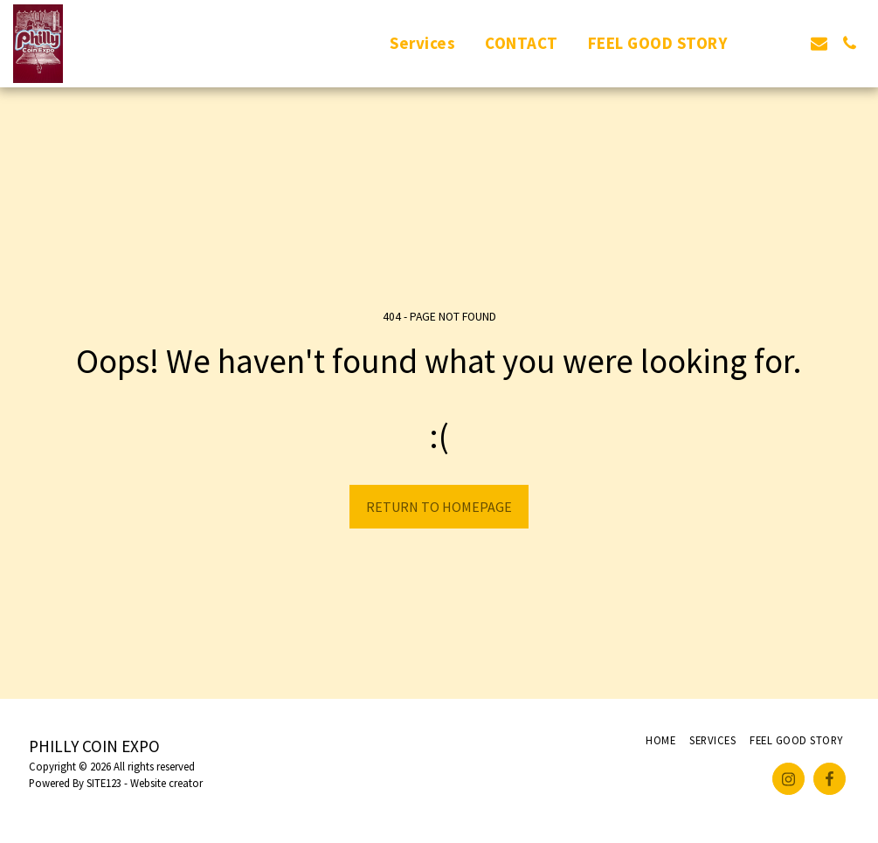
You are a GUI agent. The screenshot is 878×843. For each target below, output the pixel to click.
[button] (757, 43)
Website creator (166, 783)
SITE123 (103, 783)
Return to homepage (439, 506)
